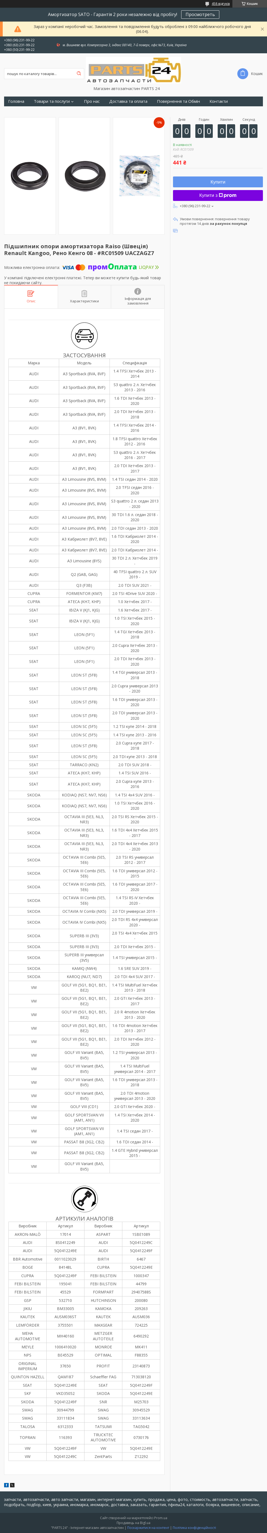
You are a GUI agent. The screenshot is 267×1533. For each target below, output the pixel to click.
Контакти (219, 101)
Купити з (218, 195)
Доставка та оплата (128, 101)
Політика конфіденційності (194, 1527)
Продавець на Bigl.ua (133, 1522)
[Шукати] (78, 73)
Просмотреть (200, 14)
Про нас (92, 101)
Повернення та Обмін (178, 101)
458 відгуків (221, 3)
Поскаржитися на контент (148, 1527)
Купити (218, 182)
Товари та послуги (52, 101)
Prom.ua (160, 1518)
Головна (16, 101)
